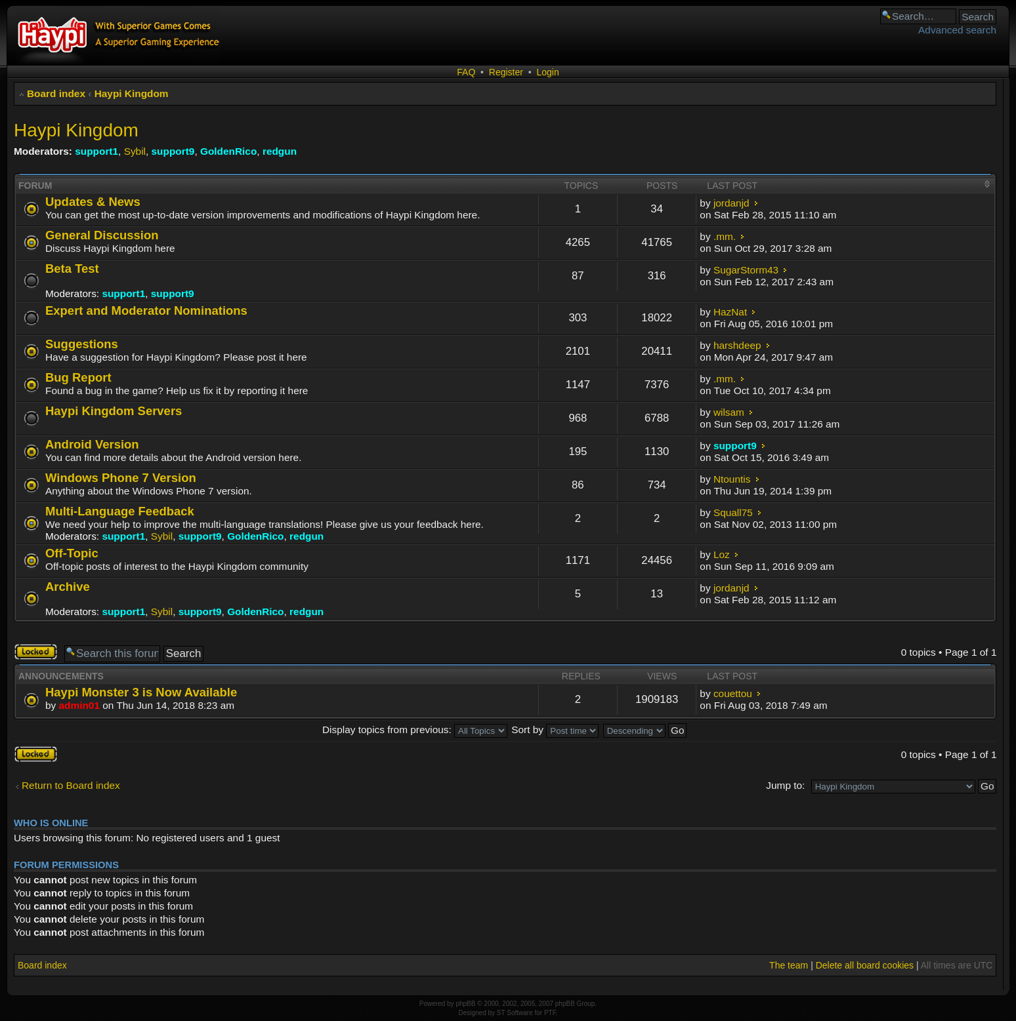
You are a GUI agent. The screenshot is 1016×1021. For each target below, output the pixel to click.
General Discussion (101, 235)
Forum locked (36, 651)
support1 (96, 151)
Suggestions (81, 344)
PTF (550, 1012)
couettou (732, 693)
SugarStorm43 (745, 269)
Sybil (135, 151)
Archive (67, 586)
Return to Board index (71, 785)
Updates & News (92, 202)
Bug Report (78, 377)
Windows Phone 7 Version (120, 478)
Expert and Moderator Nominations (146, 310)
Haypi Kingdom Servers (113, 411)
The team (788, 965)
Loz (721, 554)
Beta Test (72, 268)
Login (547, 72)
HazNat (730, 311)
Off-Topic (71, 553)
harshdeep (737, 345)
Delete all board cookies (865, 965)
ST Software (515, 1012)
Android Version (92, 444)
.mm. (724, 236)
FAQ (466, 72)
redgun (280, 151)
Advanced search (957, 29)
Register (506, 72)
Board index (56, 93)
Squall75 (733, 512)
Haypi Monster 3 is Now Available (141, 692)
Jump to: (785, 785)
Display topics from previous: (414, 729)
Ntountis (731, 479)
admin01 (79, 705)
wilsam (728, 412)
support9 (173, 151)
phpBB (465, 1003)
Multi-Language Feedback (119, 511)
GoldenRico (228, 151)
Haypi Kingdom (132, 93)
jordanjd (731, 203)
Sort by (555, 729)
